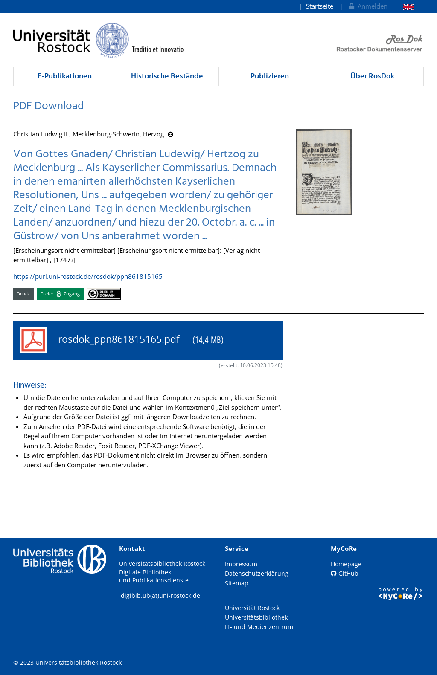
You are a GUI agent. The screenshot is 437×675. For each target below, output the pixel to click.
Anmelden (367, 6)
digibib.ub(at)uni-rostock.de (160, 595)
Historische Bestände (167, 76)
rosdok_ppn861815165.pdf (122, 340)
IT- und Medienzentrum (259, 627)
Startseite (319, 6)
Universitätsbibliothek (256, 617)
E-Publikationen (65, 76)
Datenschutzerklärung (256, 573)
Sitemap (236, 583)
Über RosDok (372, 76)
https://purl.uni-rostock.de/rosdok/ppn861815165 (88, 276)
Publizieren (270, 76)
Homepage (346, 564)
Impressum (241, 564)
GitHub (344, 573)
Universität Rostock (252, 608)
